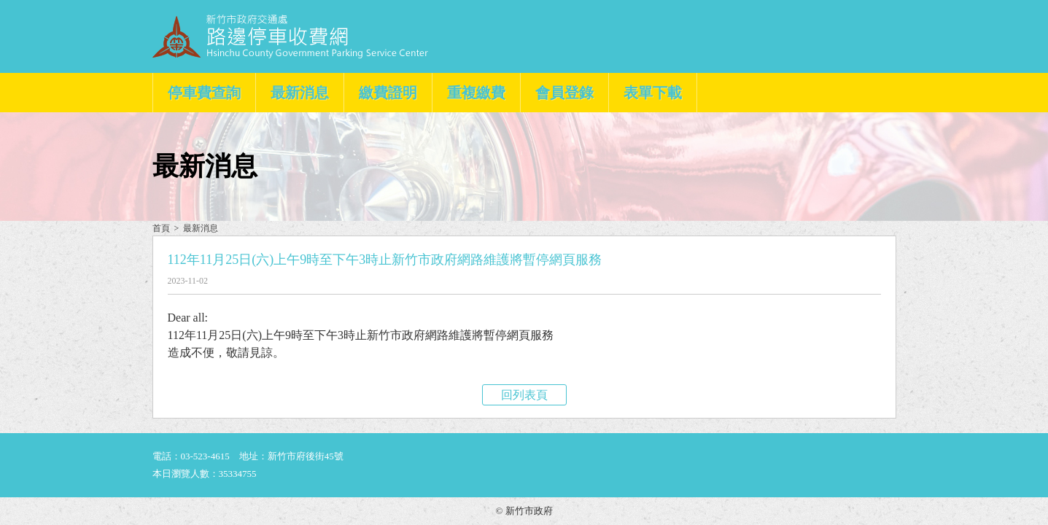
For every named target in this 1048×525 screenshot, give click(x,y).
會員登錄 (564, 93)
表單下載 (653, 93)
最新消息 (300, 93)
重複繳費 (476, 93)
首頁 (161, 228)
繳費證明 (388, 93)
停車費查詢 (204, 93)
